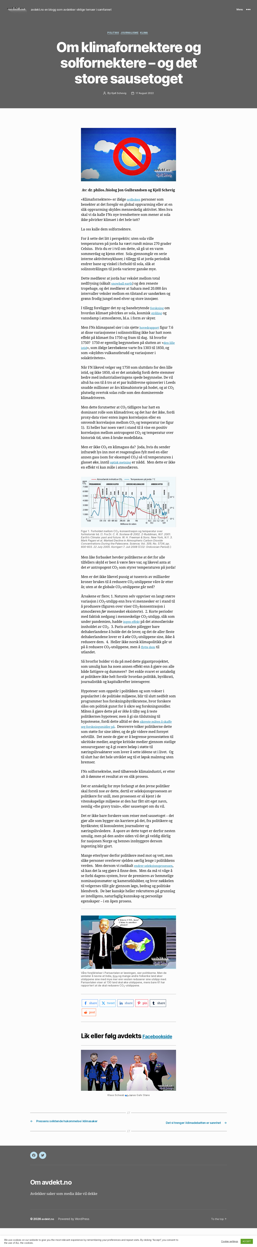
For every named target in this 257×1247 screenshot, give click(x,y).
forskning (158, 314)
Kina (115, 987)
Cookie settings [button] (229, 1241)
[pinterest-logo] (146, 1014)
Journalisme (130, 38)
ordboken (135, 205)
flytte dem (159, 653)
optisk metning (122, 468)
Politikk (111, 38)
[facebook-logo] (90, 1014)
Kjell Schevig (118, 99)
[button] (126, 1114)
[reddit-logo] (89, 1023)
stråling (157, 319)
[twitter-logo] (109, 1014)
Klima (147, 38)
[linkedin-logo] (129, 1014)
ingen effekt (132, 627)
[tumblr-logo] (163, 1014)
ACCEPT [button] (247, 1241)
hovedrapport (150, 333)
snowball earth (123, 289)
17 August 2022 (144, 99)
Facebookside (102, 1055)
